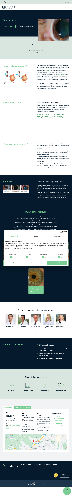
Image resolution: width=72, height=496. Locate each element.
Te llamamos (8, 2)
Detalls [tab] (36, 236)
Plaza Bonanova (58, 423)
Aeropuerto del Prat (59, 421)
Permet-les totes (57, 262)
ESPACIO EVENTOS (51, 2)
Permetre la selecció (36, 262)
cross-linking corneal (50, 227)
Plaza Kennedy (58, 425)
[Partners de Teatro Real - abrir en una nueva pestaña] (36, 483)
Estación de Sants (59, 416)
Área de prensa (55, 465)
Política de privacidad (38, 465)
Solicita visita (64, 475)
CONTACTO (59, 2)
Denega (15, 262)
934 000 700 (12, 422)
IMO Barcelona (8, 407)
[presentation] (2, 322)
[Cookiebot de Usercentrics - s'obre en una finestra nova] (60, 232)
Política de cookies (47, 465)
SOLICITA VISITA (9, 26)
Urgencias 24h (41, 2)
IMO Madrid (18, 407)
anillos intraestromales (22, 227)
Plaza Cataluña (58, 420)
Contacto (23, 464)
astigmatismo (47, 70)
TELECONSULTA (33, 2)
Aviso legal (30, 465)
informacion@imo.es (14, 425)
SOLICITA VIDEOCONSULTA (26, 26)
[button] (35, 330)
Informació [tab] (57, 236)
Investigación (18, 2)
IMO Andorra (26, 407)
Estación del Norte (59, 418)
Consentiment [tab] (14, 236)
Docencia (25, 2)
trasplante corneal (61, 74)
